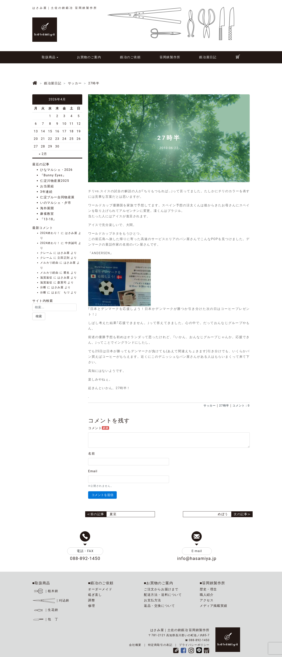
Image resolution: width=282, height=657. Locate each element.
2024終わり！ (50, 233)
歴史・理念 (208, 589)
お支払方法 (152, 600)
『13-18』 (48, 219)
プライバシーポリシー (194, 644)
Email (93, 471)
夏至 (113, 514)
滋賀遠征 (46, 277)
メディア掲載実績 (213, 606)
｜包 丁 (45, 619)
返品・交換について (159, 606)
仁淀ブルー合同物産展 (57, 197)
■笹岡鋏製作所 (212, 583)
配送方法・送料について (163, 595)
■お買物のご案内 (158, 583)
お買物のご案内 (89, 57)
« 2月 (43, 154)
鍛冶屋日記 (207, 57)
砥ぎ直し (95, 595)
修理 (91, 606)
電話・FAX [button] (85, 551)
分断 (43, 287)
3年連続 (46, 192)
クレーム (46, 253)
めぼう (223, 514)
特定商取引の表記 (160, 644)
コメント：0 (241, 405)
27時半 (224, 405)
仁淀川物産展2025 (54, 181)
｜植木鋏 (46, 591)
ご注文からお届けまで (161, 589)
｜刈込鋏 (50, 600)
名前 (91, 453)
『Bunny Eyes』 (53, 175)
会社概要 (135, 644)
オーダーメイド (100, 589)
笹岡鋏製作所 (170, 57)
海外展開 (47, 208)
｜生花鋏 (46, 610)
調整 (91, 600)
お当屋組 (47, 186)
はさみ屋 (71, 233)
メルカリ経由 (49, 262)
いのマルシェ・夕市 (55, 203)
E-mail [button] (197, 551)
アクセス (206, 600)
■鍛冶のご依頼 (101, 583)
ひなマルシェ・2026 (56, 170)
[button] (38, 316)
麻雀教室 (47, 214)
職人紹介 (206, 595)
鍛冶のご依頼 (130, 57)
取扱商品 (48, 57)
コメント (98, 428)
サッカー (209, 405)
